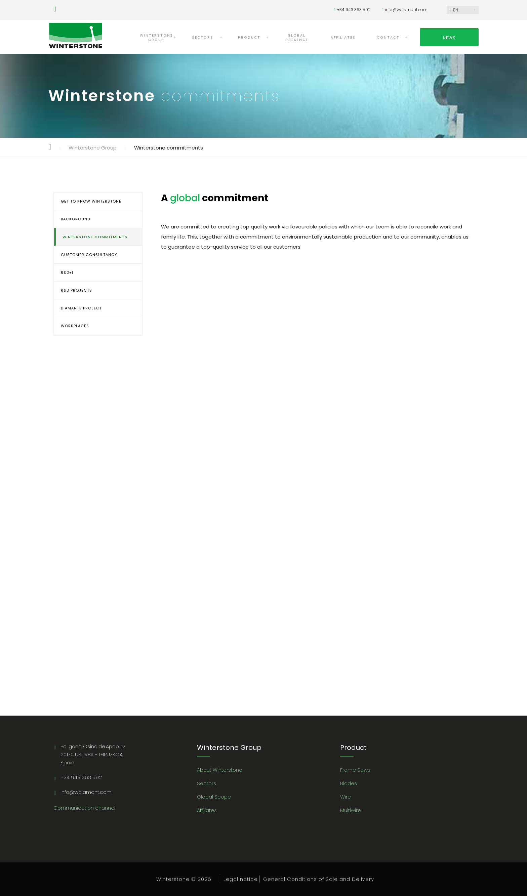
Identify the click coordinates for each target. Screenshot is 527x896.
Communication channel (84, 807)
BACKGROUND (75, 219)
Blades (348, 783)
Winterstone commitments (168, 147)
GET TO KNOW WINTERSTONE (91, 201)
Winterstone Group (93, 147)
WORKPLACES (75, 326)
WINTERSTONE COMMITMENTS (95, 237)
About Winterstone (219, 769)
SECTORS (202, 37)
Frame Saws (355, 769)
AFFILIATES (343, 37)
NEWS (449, 38)
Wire (345, 796)
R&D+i (67, 272)
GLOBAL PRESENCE (296, 37)
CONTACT (388, 37)
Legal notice (241, 879)
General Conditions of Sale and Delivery (318, 879)
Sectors (206, 783)
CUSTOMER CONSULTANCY (89, 254)
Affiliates (207, 810)
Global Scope (214, 796)
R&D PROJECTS (76, 290)
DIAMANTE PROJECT (81, 308)
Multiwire (350, 810)
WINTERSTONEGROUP (156, 37)
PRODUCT (249, 37)
